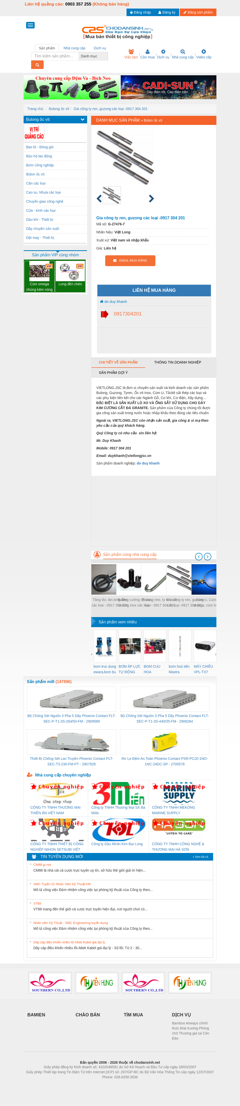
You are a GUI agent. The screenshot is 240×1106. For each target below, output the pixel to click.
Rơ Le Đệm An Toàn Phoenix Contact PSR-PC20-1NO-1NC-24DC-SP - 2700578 (165, 761)
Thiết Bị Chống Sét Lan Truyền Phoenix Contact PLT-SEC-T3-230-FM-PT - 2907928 (71, 761)
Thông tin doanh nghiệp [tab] (177, 362)
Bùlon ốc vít (35, 174)
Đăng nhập (140, 12)
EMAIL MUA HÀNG (130, 260)
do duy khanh (113, 301)
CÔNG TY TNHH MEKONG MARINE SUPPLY (173, 810)
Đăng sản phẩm (198, 12)
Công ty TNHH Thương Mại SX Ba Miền (118, 810)
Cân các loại (35, 183)
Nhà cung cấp (183, 54)
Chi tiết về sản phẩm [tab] (118, 362)
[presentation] (199, 556)
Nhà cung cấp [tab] (74, 48)
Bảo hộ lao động (39, 156)
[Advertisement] (153, 511)
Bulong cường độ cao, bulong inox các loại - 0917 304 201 (135, 603)
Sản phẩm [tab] (47, 48)
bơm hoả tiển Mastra (179, 669)
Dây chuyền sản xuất (42, 229)
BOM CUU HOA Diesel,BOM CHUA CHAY (154, 669)
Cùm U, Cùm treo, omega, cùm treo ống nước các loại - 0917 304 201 (210, 603)
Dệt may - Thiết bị (40, 238)
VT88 (37, 903)
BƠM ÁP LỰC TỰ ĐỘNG (130, 669)
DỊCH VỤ (181, 1014)
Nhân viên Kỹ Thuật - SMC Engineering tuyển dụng (70, 923)
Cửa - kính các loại (40, 210)
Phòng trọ (88, 1085)
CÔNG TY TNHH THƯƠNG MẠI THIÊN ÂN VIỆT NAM (55, 810)
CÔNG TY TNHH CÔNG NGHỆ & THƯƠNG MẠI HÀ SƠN (178, 846)
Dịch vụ (163, 54)
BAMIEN (36, 1014)
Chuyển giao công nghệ (44, 201)
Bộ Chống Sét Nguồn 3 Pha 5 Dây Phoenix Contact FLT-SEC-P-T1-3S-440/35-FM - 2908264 (165, 718)
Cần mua (147, 54)
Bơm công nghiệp (40, 165)
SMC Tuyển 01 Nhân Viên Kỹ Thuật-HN (62, 884)
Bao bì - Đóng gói (39, 147)
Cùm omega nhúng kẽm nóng (39, 287)
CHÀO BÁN (88, 1014)
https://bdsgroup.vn (113, 1085)
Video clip (203, 54)
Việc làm (131, 54)
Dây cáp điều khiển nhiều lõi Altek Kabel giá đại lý (69, 942)
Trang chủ (35, 109)
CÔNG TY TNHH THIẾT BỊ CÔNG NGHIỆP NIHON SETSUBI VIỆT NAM (57, 847)
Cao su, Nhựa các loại (43, 192)
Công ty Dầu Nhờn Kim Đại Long (117, 844)
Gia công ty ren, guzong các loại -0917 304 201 (110, 109)
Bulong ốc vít (59, 109)
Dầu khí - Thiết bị (39, 220)
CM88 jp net (42, 865)
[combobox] (106, 56)
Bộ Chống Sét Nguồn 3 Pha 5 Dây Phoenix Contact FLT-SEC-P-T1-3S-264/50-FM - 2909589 (71, 718)
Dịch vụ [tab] (100, 48)
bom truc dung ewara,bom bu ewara (105, 669)
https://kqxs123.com (144, 1085)
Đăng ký (166, 12)
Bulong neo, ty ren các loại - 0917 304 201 (160, 602)
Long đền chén (70, 284)
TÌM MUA (133, 1014)
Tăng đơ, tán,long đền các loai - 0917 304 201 (110, 602)
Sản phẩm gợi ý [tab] (113, 373)
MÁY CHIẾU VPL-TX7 (203, 669)
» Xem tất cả (200, 856)
